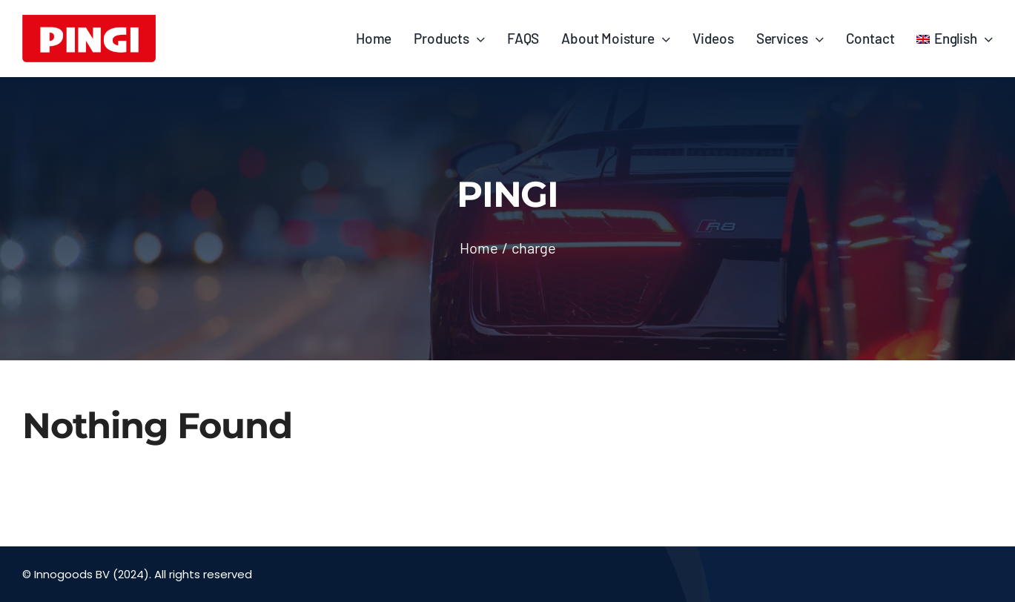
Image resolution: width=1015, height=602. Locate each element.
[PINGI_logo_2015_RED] (89, 21)
